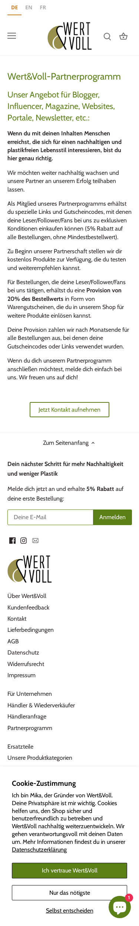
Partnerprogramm (29, 728)
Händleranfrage (26, 716)
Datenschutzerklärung (39, 849)
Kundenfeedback (28, 607)
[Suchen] (107, 36)
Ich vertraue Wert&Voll (69, 870)
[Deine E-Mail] (69, 517)
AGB (13, 641)
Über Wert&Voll (26, 595)
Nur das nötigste (69, 892)
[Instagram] (23, 540)
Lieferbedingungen (30, 629)
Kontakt (16, 618)
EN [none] (28, 7)
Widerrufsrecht (25, 664)
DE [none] (14, 7)
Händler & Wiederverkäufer (41, 705)
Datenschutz (23, 652)
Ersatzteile (20, 746)
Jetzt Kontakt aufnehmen (69, 409)
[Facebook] (12, 540)
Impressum (21, 675)
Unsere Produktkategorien (39, 757)
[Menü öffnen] (11, 36)
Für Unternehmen (29, 693)
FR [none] (43, 7)
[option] (28, 8)
